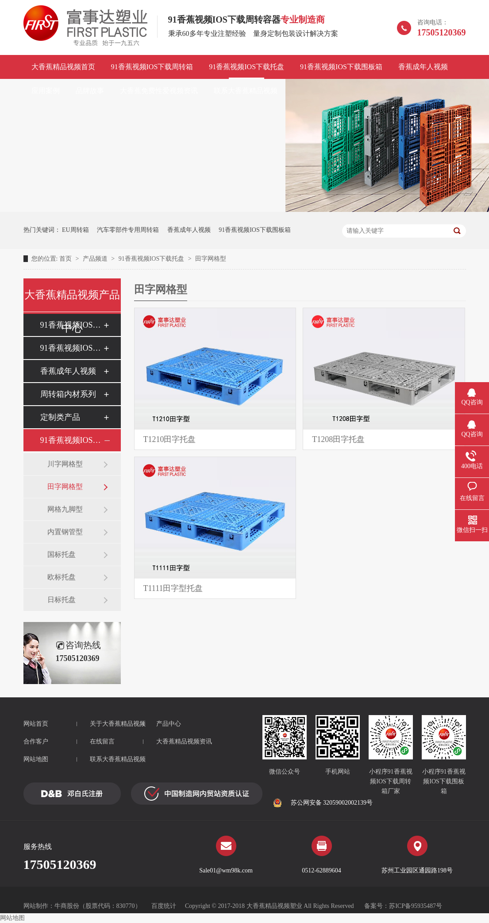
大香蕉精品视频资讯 (184, 741)
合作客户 (35, 741)
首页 (66, 258)
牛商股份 (66, 906)
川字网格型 (65, 464)
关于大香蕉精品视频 (118, 723)
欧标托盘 (61, 577)
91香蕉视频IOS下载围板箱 (341, 66)
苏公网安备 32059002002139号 (323, 802)
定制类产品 (60, 417)
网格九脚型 (65, 509)
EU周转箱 (75, 230)
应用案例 (45, 90)
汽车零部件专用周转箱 (128, 230)
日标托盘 (61, 599)
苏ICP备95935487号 (415, 906)
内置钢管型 (65, 532)
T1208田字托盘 (338, 439)
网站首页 (35, 723)
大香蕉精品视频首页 (63, 66)
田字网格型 (210, 258)
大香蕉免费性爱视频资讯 (159, 90)
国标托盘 (61, 554)
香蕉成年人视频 (423, 66)
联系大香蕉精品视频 (245, 90)
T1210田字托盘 (169, 439)
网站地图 (35, 759)
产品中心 (168, 723)
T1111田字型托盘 (173, 588)
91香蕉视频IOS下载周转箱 (152, 66)
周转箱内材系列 (68, 394)
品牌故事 (90, 90)
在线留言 (102, 741)
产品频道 (96, 258)
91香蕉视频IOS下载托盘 (246, 66)
